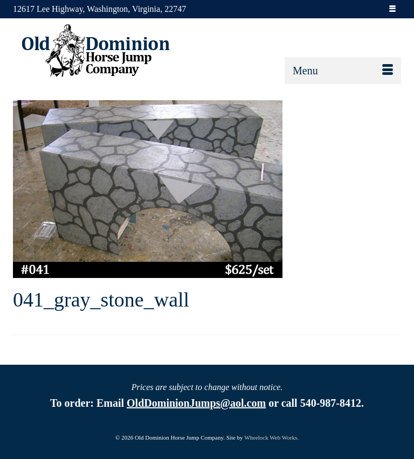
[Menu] (343, 70)
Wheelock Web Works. (271, 437)
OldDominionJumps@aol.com (196, 403)
